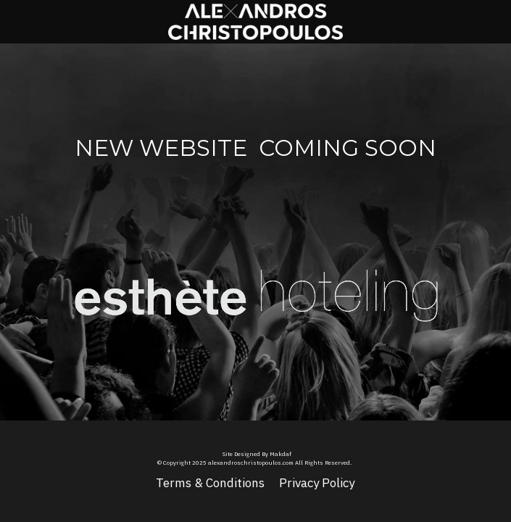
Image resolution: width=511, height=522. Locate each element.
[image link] (161, 285)
